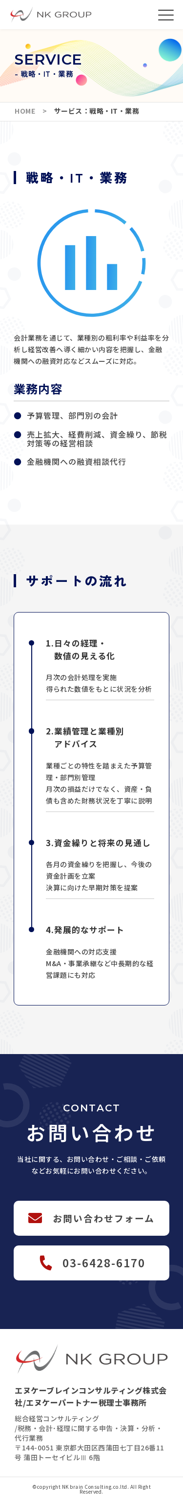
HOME (28, 111)
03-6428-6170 (103, 1262)
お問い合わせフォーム (104, 1218)
